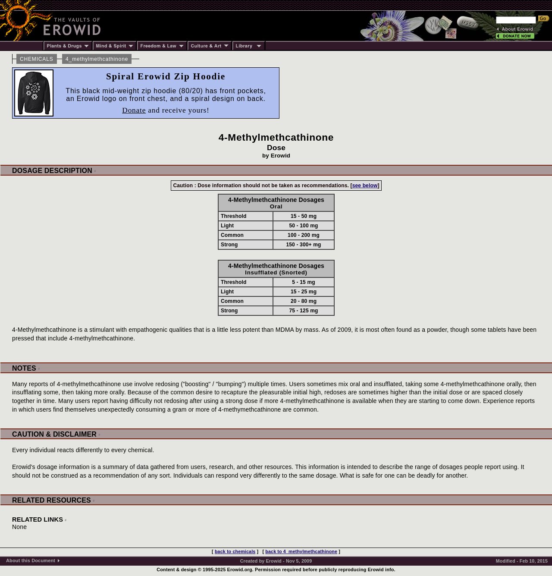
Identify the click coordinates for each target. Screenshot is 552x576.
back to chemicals (235, 551)
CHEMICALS (36, 59)
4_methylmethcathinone (97, 59)
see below (365, 186)
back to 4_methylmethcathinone (301, 551)
